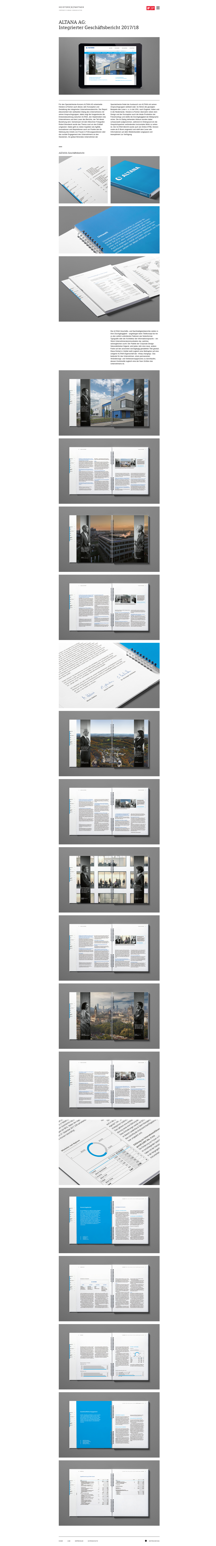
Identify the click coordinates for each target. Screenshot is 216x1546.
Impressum (79, 1541)
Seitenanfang (152, 1540)
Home (61, 1541)
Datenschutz (93, 1541)
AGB (68, 1541)
